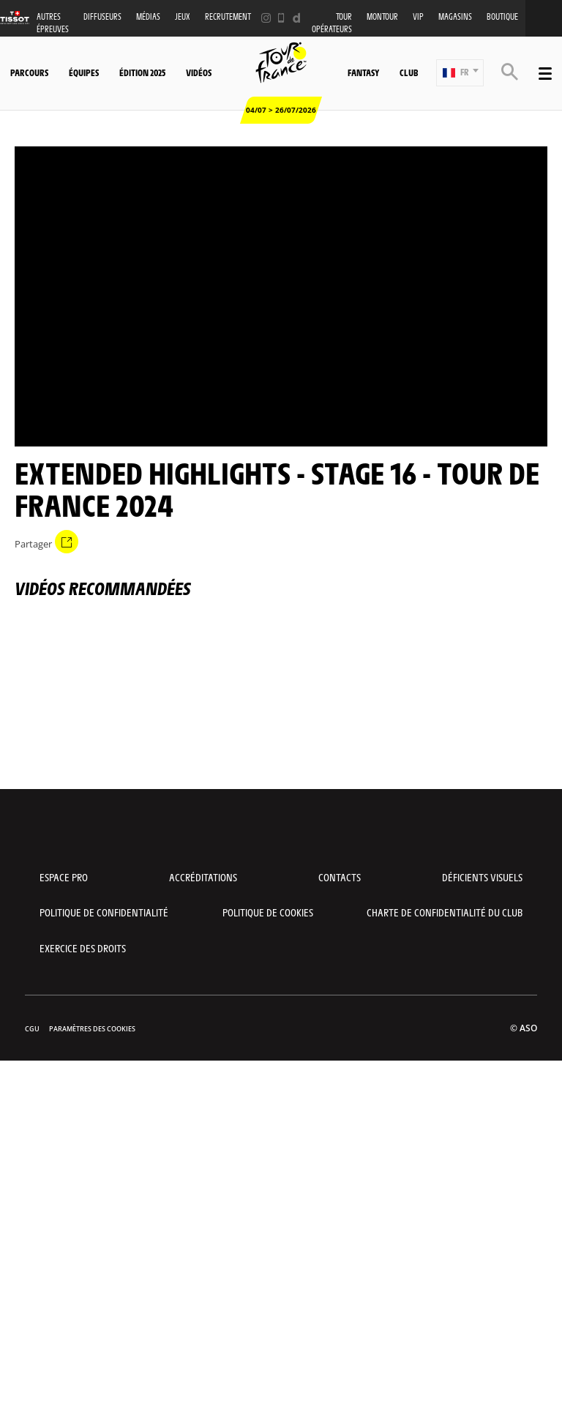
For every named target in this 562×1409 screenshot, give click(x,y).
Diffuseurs (102, 16)
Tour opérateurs (332, 22)
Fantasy (363, 72)
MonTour (382, 16)
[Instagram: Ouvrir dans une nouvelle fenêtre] (266, 18)
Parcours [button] (29, 72)
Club (409, 72)
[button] (460, 72)
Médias (148, 16)
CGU (32, 1029)
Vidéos (198, 72)
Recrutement (228, 16)
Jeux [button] (182, 16)
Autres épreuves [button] (53, 22)
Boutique (502, 16)
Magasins (455, 16)
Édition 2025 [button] (142, 72)
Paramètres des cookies (92, 1029)
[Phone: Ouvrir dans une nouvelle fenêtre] (281, 18)
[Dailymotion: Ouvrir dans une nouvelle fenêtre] (296, 18)
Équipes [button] (84, 72)
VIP (418, 16)
